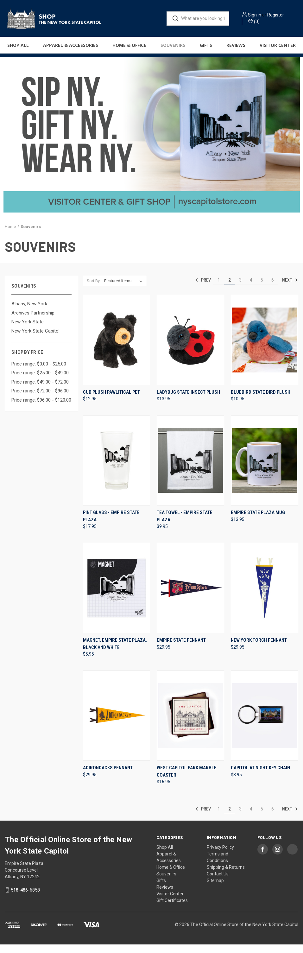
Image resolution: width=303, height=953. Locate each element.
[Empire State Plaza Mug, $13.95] (264, 469)
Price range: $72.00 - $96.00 (40, 399)
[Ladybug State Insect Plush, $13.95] (190, 348)
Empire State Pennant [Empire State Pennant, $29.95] (181, 648)
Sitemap (215, 889)
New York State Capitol (35, 339)
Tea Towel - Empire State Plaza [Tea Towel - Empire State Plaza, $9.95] (184, 524)
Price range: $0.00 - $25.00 (38, 372)
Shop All (18, 48)
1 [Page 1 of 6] (219, 288)
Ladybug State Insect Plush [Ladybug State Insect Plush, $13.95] (188, 400)
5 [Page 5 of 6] (262, 288)
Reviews (235, 48)
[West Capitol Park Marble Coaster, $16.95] (190, 724)
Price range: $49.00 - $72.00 (40, 390)
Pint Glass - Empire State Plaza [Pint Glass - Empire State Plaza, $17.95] (111, 524)
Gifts (206, 48)
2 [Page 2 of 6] (229, 288)
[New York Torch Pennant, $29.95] (264, 596)
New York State (27, 330)
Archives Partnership (32, 321)
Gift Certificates (172, 909)
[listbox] (124, 289)
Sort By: (94, 289)
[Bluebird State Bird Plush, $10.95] (264, 348)
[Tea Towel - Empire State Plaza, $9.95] (190, 469)
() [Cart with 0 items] (264, 26)
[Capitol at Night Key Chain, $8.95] (264, 724)
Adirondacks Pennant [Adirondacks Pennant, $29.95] (108, 776)
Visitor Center (278, 48)
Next (290, 288)
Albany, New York (29, 312)
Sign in (264, 13)
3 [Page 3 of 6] (240, 288)
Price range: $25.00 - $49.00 (40, 381)
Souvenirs (173, 48)
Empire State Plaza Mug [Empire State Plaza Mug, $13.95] (258, 521)
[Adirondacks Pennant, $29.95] (116, 724)
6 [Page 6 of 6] (272, 288)
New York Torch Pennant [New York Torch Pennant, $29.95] (259, 648)
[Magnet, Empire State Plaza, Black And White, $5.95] (116, 596)
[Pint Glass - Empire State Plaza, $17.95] (116, 469)
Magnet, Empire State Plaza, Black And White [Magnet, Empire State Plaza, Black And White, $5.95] (115, 652)
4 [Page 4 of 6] (251, 288)
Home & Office (129, 48)
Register (260, 19)
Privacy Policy (220, 855)
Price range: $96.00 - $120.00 (41, 408)
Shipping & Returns (226, 875)
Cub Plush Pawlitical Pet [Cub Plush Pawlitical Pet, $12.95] (111, 400)
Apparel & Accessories (70, 48)
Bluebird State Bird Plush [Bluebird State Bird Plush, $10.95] (260, 400)
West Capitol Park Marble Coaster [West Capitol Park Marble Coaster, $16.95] (187, 779)
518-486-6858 (25, 898)
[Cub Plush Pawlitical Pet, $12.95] (116, 348)
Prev (203, 288)
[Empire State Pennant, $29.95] (190, 596)
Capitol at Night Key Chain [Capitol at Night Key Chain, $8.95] (260, 776)
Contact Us (218, 882)
